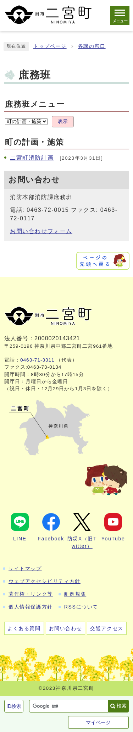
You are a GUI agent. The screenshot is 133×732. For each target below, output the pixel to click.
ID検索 (13, 706)
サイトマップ (25, 568)
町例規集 (75, 594)
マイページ (98, 722)
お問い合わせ (65, 628)
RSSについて (81, 607)
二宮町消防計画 (32, 158)
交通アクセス (106, 628)
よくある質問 (24, 628)
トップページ (50, 46)
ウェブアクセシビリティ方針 (45, 581)
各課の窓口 (92, 46)
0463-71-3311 (37, 360)
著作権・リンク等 (31, 594)
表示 (63, 121)
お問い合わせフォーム (41, 231)
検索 (122, 706)
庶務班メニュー (35, 104)
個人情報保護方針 (31, 607)
